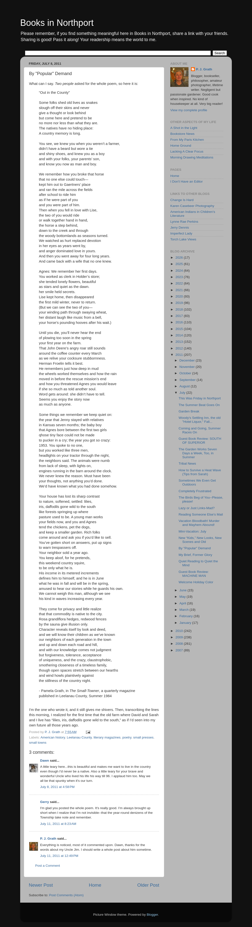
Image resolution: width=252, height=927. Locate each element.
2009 (179, 637)
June (183, 590)
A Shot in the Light (183, 128)
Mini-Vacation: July (192, 531)
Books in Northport (57, 23)
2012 (179, 348)
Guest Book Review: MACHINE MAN (194, 574)
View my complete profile (188, 110)
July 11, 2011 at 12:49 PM (59, 856)
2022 (179, 283)
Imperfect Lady (181, 233)
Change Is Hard (182, 200)
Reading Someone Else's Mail (201, 514)
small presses (143, 737)
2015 (179, 329)
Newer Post (41, 885)
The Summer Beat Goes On (199, 405)
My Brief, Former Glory (195, 555)
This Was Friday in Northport (200, 398)
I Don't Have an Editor (186, 181)
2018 (179, 309)
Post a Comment (47, 865)
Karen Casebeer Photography (192, 206)
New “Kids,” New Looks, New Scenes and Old (200, 540)
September (188, 380)
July (182, 392)
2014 (179, 335)
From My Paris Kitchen (187, 139)
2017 (179, 316)
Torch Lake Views (183, 239)
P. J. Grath (48, 838)
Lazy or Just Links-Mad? (197, 508)
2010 (179, 631)
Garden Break (189, 411)
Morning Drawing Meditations (191, 157)
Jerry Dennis (179, 227)
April (183, 603)
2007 (179, 650)
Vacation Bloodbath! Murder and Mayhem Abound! (199, 523)
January (185, 623)
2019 (179, 303)
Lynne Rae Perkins (184, 221)
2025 (179, 264)
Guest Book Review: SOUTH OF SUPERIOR (200, 440)
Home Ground (180, 145)
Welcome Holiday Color (196, 582)
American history (53, 737)
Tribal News (187, 463)
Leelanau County (79, 737)
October (185, 373)
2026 (179, 257)
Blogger (152, 914)
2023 (179, 277)
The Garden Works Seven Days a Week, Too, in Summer (198, 453)
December (187, 360)
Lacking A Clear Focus (186, 151)
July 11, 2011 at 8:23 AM (58, 824)
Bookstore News (182, 134)
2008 (179, 643)
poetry (126, 737)
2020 (179, 296)
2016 (179, 322)
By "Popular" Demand (195, 548)
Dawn (44, 760)
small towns (38, 742)
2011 (179, 355)
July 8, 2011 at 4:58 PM (57, 787)
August (185, 386)
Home (95, 885)
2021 (179, 290)
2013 (179, 342)
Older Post (148, 885)
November (187, 367)
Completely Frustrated (195, 491)
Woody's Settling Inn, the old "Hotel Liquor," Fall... (199, 420)
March (184, 610)
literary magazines (107, 737)
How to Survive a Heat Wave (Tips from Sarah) (200, 472)
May (183, 596)
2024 (179, 270)
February (186, 616)
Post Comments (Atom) (66, 895)
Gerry (44, 802)
